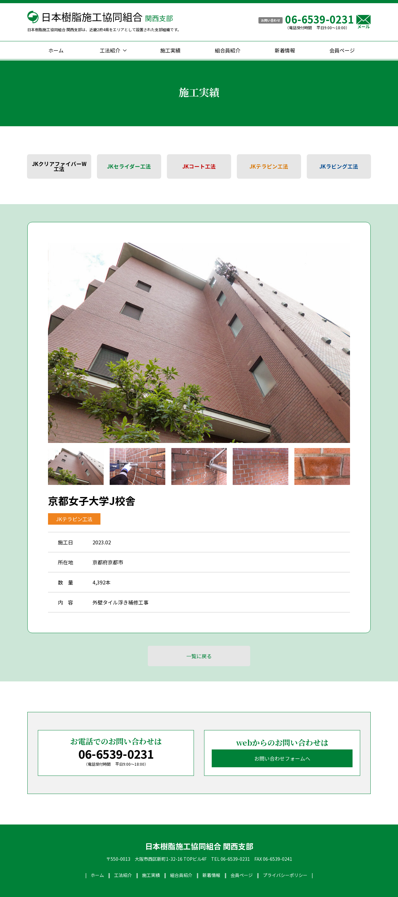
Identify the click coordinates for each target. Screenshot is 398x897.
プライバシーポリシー (285, 875)
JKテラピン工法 (269, 166)
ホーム (56, 50)
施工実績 (170, 50)
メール (363, 22)
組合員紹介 (227, 50)
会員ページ (342, 50)
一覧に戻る (199, 656)
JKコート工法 (199, 166)
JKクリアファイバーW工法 (59, 166)
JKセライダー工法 (129, 166)
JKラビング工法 (338, 166)
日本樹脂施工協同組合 (107, 16)
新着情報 (285, 50)
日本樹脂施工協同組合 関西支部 (199, 846)
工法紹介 (110, 50)
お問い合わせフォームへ (282, 758)
